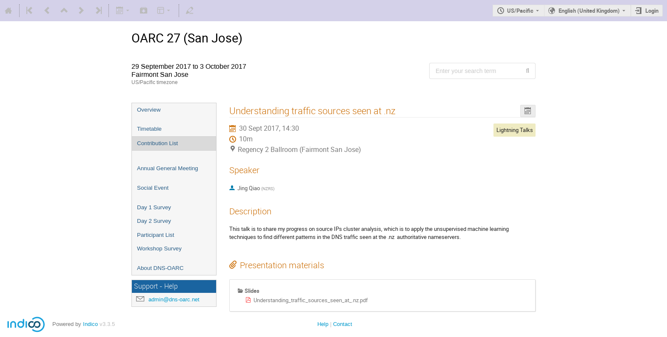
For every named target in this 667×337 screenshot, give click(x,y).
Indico (90, 324)
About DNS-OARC (160, 268)
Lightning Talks (514, 130)
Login (651, 10)
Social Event (152, 188)
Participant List (155, 235)
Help (322, 324)
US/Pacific (520, 10)
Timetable (149, 129)
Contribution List (157, 143)
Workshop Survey (159, 248)
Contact (342, 324)
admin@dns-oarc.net (174, 299)
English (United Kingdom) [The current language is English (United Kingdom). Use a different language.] (589, 10)
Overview (149, 110)
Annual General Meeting (167, 168)
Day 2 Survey (154, 221)
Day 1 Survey (154, 207)
